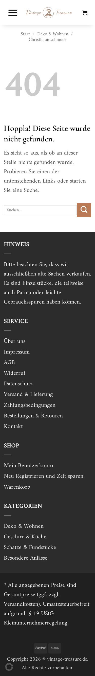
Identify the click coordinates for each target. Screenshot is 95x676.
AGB (9, 363)
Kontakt (13, 426)
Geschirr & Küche (25, 537)
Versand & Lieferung (28, 394)
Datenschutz (18, 384)
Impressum (17, 352)
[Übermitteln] (84, 210)
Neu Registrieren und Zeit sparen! (44, 476)
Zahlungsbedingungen (29, 405)
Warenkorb (17, 487)
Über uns (14, 341)
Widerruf (14, 373)
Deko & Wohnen (52, 34)
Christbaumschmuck (48, 40)
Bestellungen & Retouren (33, 416)
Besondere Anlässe (25, 558)
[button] (13, 12)
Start (25, 34)
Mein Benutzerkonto (28, 466)
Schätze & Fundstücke (30, 547)
